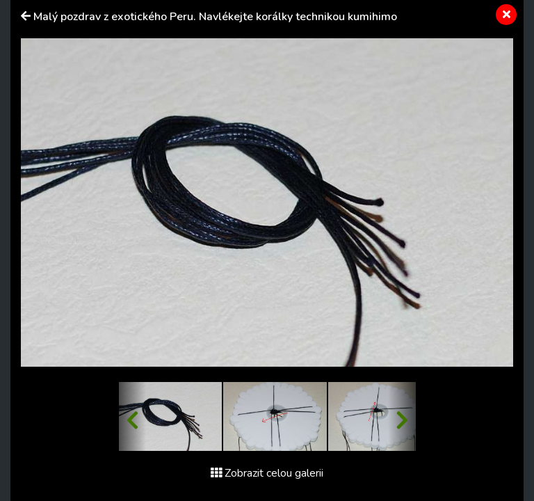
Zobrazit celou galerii (267, 473)
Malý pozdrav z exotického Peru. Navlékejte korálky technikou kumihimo (215, 16)
